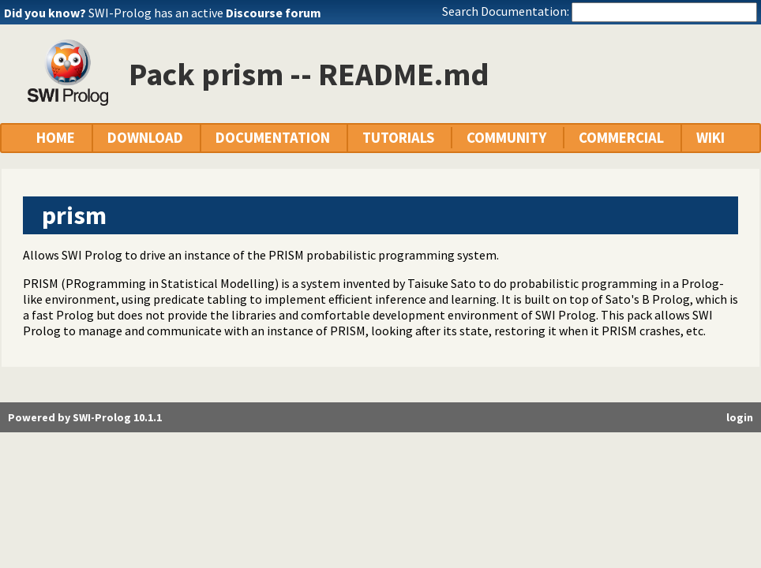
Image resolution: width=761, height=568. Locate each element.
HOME (55, 138)
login (739, 417)
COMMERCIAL (621, 138)
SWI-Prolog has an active (204, 13)
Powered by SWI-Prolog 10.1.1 (85, 417)
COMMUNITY (506, 138)
